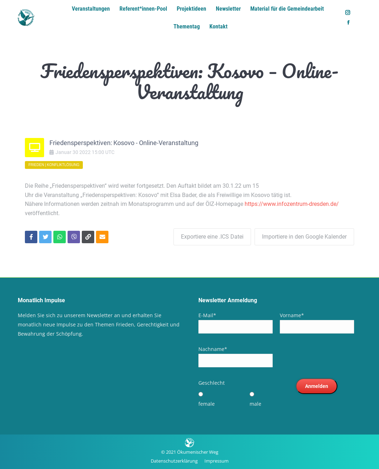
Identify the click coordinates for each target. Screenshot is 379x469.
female (206, 403)
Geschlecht (211, 382)
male (255, 403)
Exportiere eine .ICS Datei (212, 236)
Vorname (292, 315)
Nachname (212, 349)
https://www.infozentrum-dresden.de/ (292, 204)
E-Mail (207, 315)
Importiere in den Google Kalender (304, 236)
